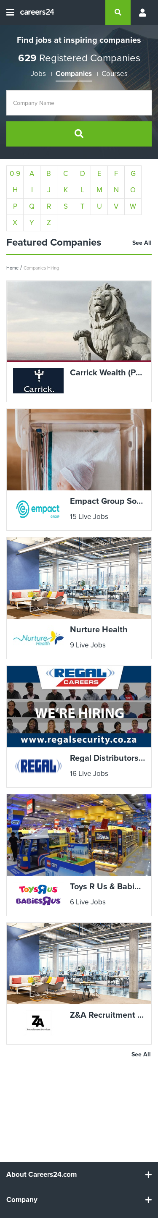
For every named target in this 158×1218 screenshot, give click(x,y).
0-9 (15, 173)
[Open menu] (10, 12)
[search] (118, 12)
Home (12, 268)
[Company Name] (79, 102)
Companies (74, 73)
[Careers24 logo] (34, 12)
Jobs (38, 73)
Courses (115, 73)
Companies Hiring (41, 268)
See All (142, 242)
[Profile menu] (141, 12)
